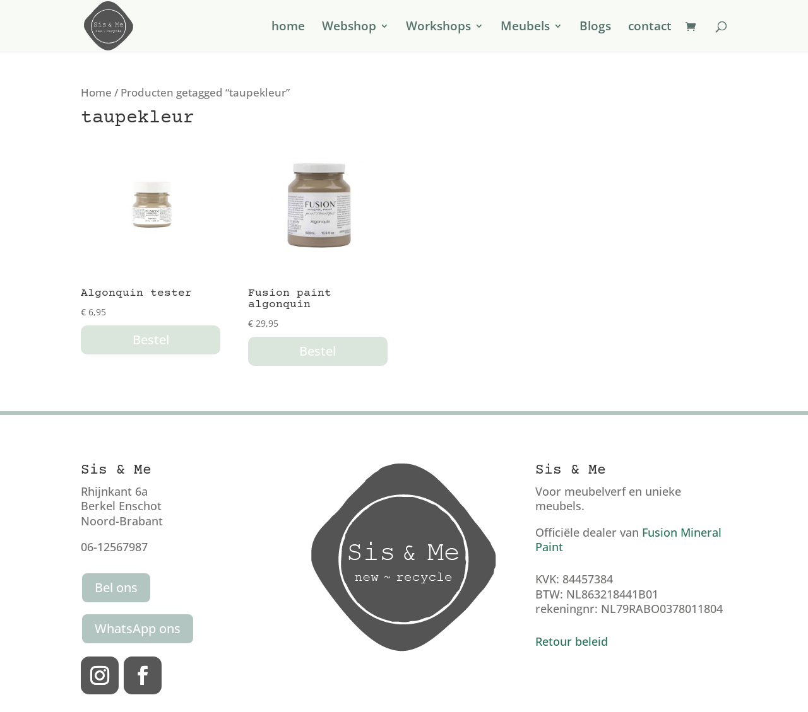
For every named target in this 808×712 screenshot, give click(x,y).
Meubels (525, 27)
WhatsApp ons (138, 628)
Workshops (438, 27)
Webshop (349, 27)
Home (96, 92)
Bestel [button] (151, 339)
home (288, 27)
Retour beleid (571, 641)
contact (650, 27)
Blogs (595, 27)
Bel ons (116, 587)
